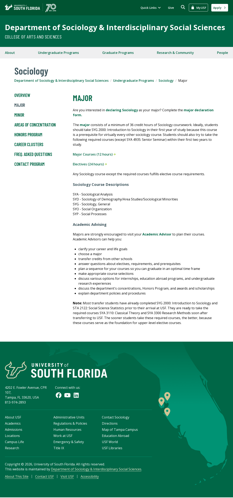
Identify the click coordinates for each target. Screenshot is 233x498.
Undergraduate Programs (58, 52)
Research (12, 448)
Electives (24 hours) (90, 164)
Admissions (13, 430)
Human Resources (67, 430)
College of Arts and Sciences (33, 37)
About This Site (16, 476)
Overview (22, 95)
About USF (13, 417)
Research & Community (175, 52)
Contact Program (29, 164)
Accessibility (90, 476)
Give (171, 8)
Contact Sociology (115, 417)
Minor (19, 115)
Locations (12, 436)
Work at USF (62, 436)
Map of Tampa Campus (120, 430)
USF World (110, 442)
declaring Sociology (122, 110)
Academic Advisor (156, 234)
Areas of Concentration (35, 124)
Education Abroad (115, 436)
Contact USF (44, 476)
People (222, 52)
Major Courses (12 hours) (94, 154)
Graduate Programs (118, 52)
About (10, 52)
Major (19, 105)
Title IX (58, 448)
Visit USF (67, 476)
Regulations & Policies (70, 423)
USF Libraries (112, 448)
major (85, 125)
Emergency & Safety (68, 442)
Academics (13, 423)
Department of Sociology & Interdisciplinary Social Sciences (115, 27)
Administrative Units (68, 417)
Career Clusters (28, 144)
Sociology (166, 80)
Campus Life (14, 442)
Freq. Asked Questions (33, 154)
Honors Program (28, 134)
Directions (110, 423)
